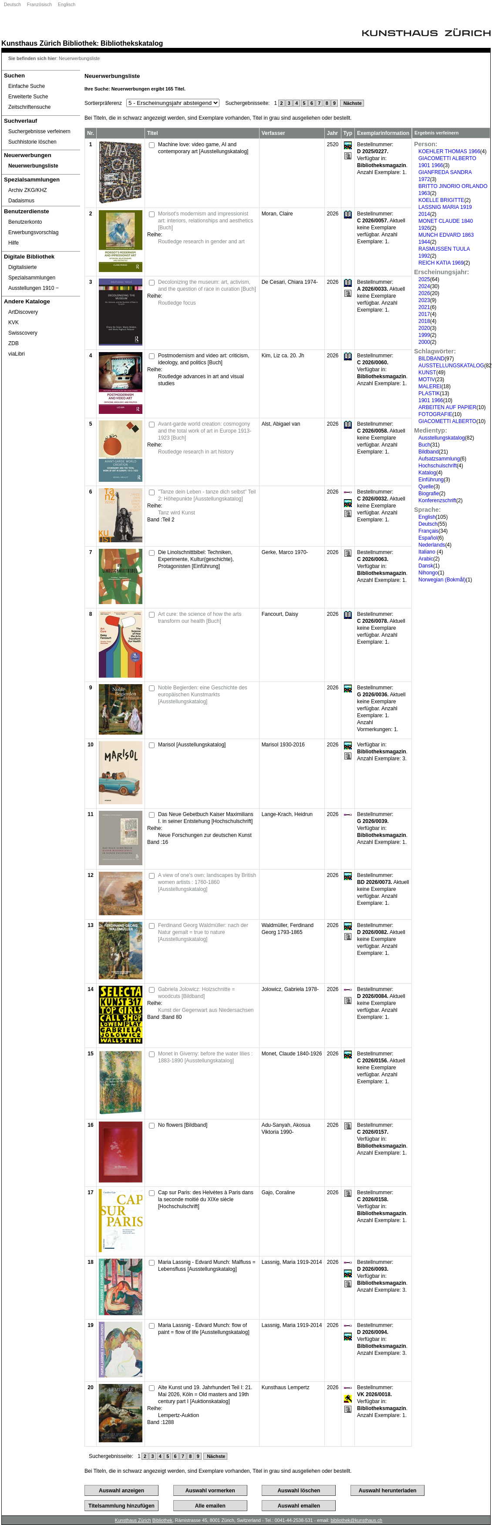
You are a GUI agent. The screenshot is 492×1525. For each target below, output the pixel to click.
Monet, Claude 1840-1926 (292, 1054)
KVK (13, 322)
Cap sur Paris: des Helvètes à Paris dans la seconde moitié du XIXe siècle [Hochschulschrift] (205, 1199)
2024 (424, 286)
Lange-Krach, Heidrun (287, 814)
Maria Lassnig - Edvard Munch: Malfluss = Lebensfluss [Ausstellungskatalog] (207, 1265)
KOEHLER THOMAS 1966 (449, 151)
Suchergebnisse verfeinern (39, 131)
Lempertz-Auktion (178, 1415)
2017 (424, 314)
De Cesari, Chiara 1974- (290, 282)
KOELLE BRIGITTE (441, 200)
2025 (424, 279)
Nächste (352, 103)
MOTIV (426, 379)
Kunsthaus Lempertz (286, 1387)
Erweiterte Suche (28, 97)
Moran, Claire (277, 214)
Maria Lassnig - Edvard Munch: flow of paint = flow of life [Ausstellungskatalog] (203, 1328)
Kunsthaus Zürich (31, 43)
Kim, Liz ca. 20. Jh (283, 356)
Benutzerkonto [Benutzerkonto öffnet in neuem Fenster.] (25, 222)
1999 (424, 335)
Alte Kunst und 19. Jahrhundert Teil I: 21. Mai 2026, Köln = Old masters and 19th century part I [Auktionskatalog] (205, 1394)
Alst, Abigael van (281, 424)
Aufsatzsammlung (439, 459)
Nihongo (428, 573)
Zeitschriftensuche (29, 107)
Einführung (431, 480)
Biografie (428, 493)
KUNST (427, 372)
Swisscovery (22, 333)
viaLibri (16, 354)
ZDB (13, 343)
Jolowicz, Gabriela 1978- (290, 989)
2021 (424, 307)
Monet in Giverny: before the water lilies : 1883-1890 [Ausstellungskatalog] (205, 1057)
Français (428, 531)
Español (427, 538)
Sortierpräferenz (103, 103)
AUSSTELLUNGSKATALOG (451, 366)
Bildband (428, 452)
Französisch (39, 4)
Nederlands (431, 545)
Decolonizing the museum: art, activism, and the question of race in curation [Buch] (207, 285)
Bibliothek (80, 43)
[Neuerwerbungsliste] (41, 166)
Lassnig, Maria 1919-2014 (292, 1262)
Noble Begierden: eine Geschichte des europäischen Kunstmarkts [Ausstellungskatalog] (202, 695)
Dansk (425, 566)
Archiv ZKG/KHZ (27, 190)
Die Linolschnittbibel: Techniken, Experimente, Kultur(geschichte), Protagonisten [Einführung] (196, 559)
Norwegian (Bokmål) (442, 580)
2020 (424, 328)
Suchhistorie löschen (32, 142)
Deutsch (12, 4)
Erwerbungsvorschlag (33, 232)
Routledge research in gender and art (201, 241)
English (426, 517)
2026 (424, 293)
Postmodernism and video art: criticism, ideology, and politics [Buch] (203, 359)
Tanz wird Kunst (176, 513)
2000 (424, 342)
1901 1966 (430, 400)
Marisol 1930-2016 (283, 745)
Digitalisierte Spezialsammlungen (31, 272)
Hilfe (13, 243)
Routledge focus (177, 303)
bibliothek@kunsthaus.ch (356, 1520)
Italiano (427, 552)
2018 (424, 321)
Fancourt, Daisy (280, 614)
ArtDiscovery (23, 312)
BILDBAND (431, 359)
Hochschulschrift (437, 466)
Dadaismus (21, 201)
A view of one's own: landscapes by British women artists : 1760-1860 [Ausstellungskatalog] (207, 882)
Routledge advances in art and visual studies (201, 379)
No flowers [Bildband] (182, 1125)
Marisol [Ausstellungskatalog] (192, 745)
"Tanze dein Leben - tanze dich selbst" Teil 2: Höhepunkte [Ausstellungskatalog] (207, 495)
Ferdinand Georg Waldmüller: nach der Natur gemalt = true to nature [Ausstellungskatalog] (203, 932)
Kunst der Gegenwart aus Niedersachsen (205, 1010)
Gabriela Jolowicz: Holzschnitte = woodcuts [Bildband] (196, 992)
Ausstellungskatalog (441, 438)
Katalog (427, 473)
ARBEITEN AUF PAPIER (447, 407)
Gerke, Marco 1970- (285, 552)
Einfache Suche (26, 86)
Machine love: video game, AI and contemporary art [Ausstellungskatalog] (203, 148)
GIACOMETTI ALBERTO (447, 421)
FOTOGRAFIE (435, 414)
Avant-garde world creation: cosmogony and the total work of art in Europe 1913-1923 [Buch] (204, 431)
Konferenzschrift (437, 500)
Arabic (425, 559)
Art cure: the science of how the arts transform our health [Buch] (199, 617)
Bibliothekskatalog (132, 43)
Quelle (426, 487)
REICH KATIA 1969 (441, 263)
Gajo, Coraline (278, 1192)
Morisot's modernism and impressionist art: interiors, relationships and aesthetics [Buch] (205, 221)
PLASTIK (429, 393)
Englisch (66, 4)
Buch (424, 445)
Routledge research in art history (195, 452)
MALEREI (429, 386)
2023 (424, 300)
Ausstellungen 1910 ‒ (33, 288)
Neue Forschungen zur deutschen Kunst (205, 835)
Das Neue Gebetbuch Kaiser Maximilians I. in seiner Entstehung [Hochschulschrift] (205, 817)
